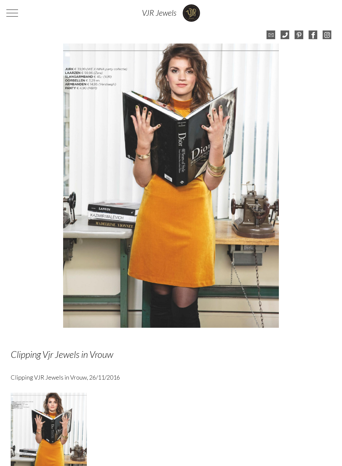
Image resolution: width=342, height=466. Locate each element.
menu (13, 13)
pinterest (299, 34)
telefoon (285, 34)
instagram (327, 34)
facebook (313, 34)
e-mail (271, 34)
